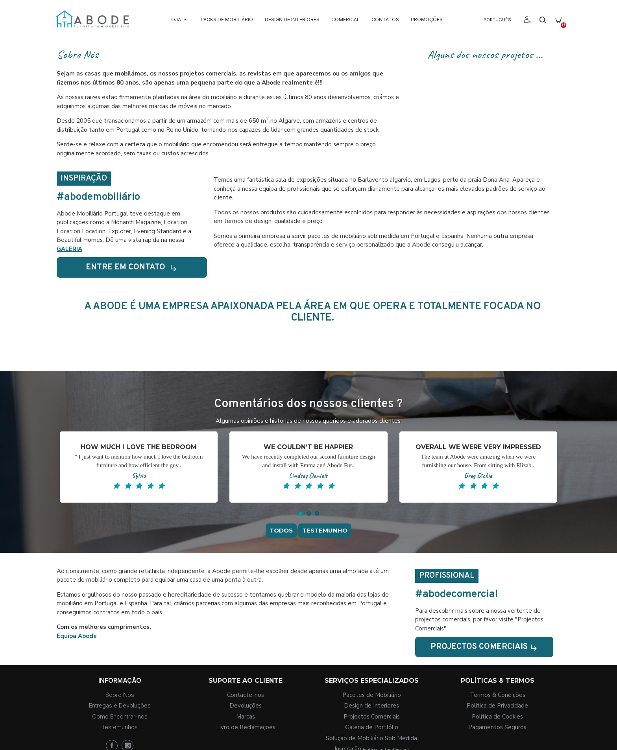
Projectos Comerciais (477, 646)
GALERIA (69, 249)
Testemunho (324, 536)
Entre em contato (123, 267)
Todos (281, 536)
